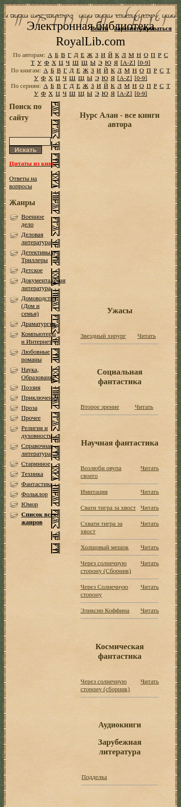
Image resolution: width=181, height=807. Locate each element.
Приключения (39, 397)
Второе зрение (100, 406)
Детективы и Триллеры (38, 256)
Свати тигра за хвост (108, 507)
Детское (32, 270)
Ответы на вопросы (23, 182)
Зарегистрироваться (142, 28)
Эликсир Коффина (105, 610)
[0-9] (144, 62)
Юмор (29, 504)
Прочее (31, 417)
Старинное (35, 463)
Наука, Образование (38, 373)
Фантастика (37, 483)
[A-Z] (128, 62)
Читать (147, 335)
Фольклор (34, 494)
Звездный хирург (103, 335)
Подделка (94, 776)
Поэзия (31, 387)
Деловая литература (36, 238)
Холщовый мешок (105, 547)
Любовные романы (35, 355)
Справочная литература (37, 449)
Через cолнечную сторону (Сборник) (106, 566)
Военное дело (32, 220)
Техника (32, 473)
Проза (29, 407)
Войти (100, 28)
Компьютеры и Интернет (38, 337)
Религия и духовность (36, 431)
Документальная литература (43, 284)
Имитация (94, 491)
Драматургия (38, 323)
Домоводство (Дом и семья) (38, 305)
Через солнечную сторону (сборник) (105, 685)
